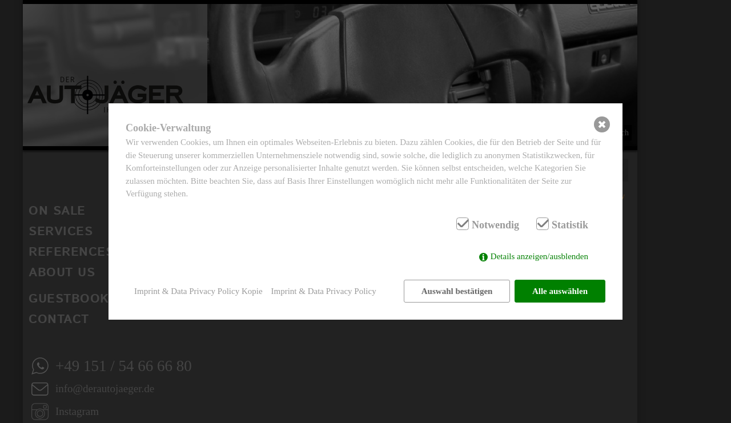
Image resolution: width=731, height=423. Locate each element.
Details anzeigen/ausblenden (539, 256)
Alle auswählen (560, 291)
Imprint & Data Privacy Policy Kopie (198, 291)
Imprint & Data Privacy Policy (323, 291)
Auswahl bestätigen (457, 291)
